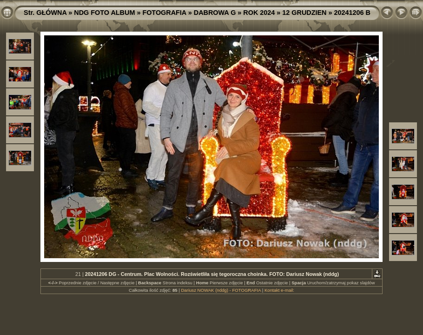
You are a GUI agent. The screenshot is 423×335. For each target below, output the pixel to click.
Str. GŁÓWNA (45, 12)
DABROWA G (215, 12)
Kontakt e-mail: (279, 290)
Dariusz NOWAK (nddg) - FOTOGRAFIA (221, 290)
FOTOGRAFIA (164, 12)
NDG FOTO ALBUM (104, 12)
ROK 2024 (259, 12)
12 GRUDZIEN (304, 12)
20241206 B (352, 12)
